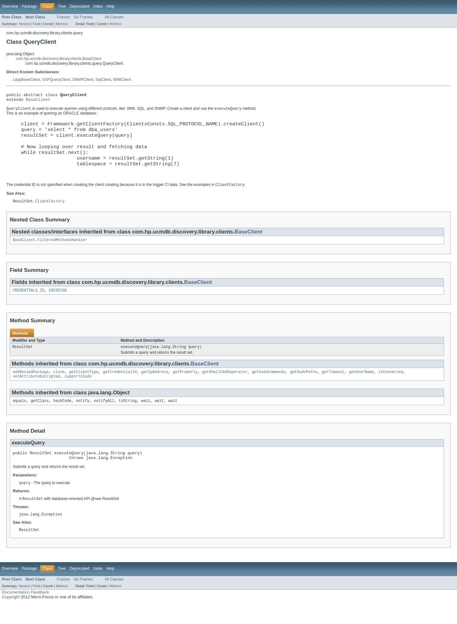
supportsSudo (77, 392)
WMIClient (122, 79)
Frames (63, 17)
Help (111, 6)
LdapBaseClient (26, 79)
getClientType (83, 387)
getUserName (361, 387)
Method (61, 24)
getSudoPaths (303, 387)
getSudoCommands (269, 387)
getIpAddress (154, 387)
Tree (62, 6)
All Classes (114, 17)
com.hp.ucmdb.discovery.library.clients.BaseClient (58, 58)
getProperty (185, 387)
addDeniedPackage (31, 387)
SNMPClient (82, 79)
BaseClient (38, 101)
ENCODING (58, 304)
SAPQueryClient (56, 79)
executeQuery (134, 362)
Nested (24, 24)
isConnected (390, 387)
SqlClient (103, 79)
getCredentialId (120, 387)
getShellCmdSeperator (224, 387)
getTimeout (333, 387)
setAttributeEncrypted (36, 392)
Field (36, 24)
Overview (10, 6)
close (59, 387)
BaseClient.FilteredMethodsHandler (50, 253)
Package (29, 6)
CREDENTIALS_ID (28, 304)
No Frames (83, 17)
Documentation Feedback (25, 613)
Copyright (11, 617)
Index (98, 6)
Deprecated (79, 6)
